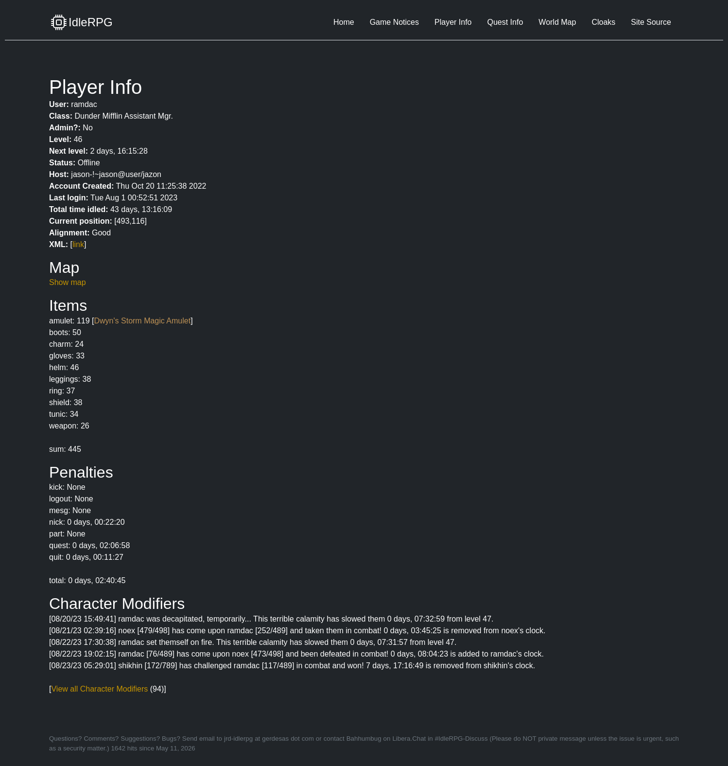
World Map (557, 22)
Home (343, 22)
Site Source (651, 22)
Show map (67, 282)
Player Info (452, 22)
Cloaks (603, 22)
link (78, 244)
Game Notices (394, 22)
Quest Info (505, 22)
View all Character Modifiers (99, 689)
